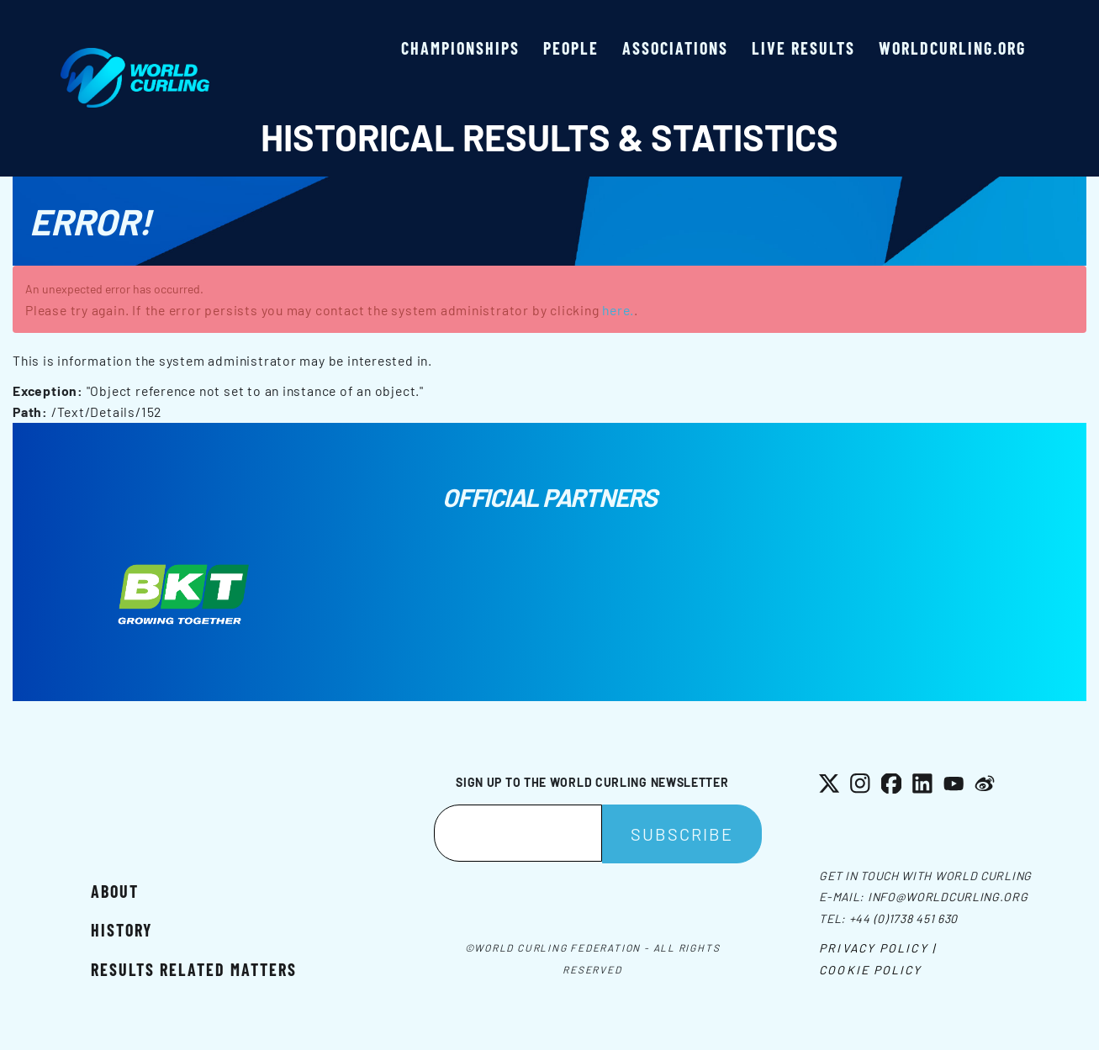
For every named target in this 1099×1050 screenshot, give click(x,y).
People (571, 48)
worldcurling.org (952, 48)
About (115, 891)
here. (618, 310)
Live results (803, 48)
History (121, 930)
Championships (460, 48)
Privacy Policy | (877, 948)
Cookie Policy (870, 970)
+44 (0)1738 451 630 (903, 918)
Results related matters (194, 969)
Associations (675, 48)
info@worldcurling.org (948, 896)
